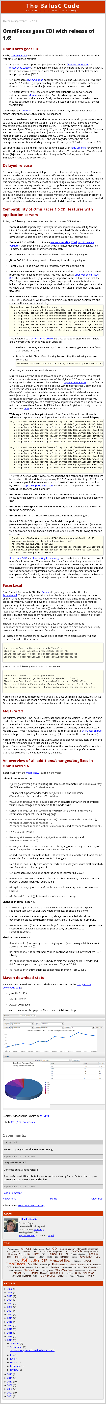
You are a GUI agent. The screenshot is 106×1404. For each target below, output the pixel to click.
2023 (9, 1303)
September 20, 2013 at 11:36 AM (19, 1186)
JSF (24, 1260)
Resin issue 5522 (18, 558)
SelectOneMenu (90, 1267)
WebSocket (63, 1276)
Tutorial (33, 1273)
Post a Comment (12, 1192)
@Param (33, 95)
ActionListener (13, 1249)
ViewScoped (48, 1275)
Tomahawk (92, 1270)
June (12, 1358)
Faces (45, 592)
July (12, 1355)
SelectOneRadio (15, 1271)
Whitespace (81, 1276)
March (13, 1362)
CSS (34, 1252)
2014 (9, 1336)
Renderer (55, 1267)
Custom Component (53, 1251)
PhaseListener (77, 1264)
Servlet (29, 1270)
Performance (60, 1264)
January (14, 1369)
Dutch (36, 1254)
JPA (17, 1260)
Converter (26, 1251)
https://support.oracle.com (38, 485)
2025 (9, 1296)
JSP (44, 1260)
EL (67, 1254)
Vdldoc (35, 1276)
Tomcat (16, 1273)
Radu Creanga (78, 147)
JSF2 (18, 1122)
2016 (9, 1329)
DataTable (76, 1251)
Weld (72, 1276)
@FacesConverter (78, 64)
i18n (56, 1257)
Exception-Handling (78, 1254)
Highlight (41, 1257)
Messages (77, 1261)
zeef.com (27, 110)
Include (74, 1257)
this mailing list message (46, 558)
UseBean (69, 1273)
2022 (9, 1307)
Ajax (28, 1248)
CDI (13, 1122)
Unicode (44, 1273)
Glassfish (32, 1257)
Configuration (13, 1251)
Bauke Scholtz (29, 1219)
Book (48, 1249)
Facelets (93, 1254)
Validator (88, 1273)
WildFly (91, 1276)
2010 (9, 1381)
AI (22, 1248)
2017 (9, 1325)
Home (53, 1198)
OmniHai (33, 1264)
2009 (9, 1385)
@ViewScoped (35, 79)
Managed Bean (60, 1260)
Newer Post (9, 1198)
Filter (16, 1256)
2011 (9, 1377)
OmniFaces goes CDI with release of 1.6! (32, 1350)
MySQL (88, 1260)
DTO (27, 1254)
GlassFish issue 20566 (41, 338)
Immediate (64, 1257)
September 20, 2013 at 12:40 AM (19, 1156)
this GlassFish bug (92, 730)
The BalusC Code (53, 6)
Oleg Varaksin (12, 1162)
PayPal (51, 1235)
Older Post (97, 1198)
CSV (40, 1252)
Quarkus (29, 1267)
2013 (9, 1340)
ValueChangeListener (21, 1276)
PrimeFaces (18, 1267)
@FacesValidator (20, 67)
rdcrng (8, 1142)
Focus (24, 1257)
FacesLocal (10, 595)
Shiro (38, 1271)
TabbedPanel (80, 1271)
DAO (67, 1251)
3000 (9, 1288)
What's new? (33, 772)
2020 (9, 1314)
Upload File (57, 1273)
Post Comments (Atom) (31, 1205)
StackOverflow (64, 1270)
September (16, 1347)
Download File (15, 1254)
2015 (9, 1332)
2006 (9, 1396)
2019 (9, 1318)
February (15, 1366)
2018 (9, 1321)
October (14, 1343)
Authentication (38, 1249)
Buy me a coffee (27, 1235)
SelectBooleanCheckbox (71, 1267)
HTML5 (49, 1257)
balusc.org (39, 1229)
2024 (9, 1299)
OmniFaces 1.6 (19, 55)
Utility (78, 1273)
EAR (43, 1254)
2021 (9, 1310)
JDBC (97, 1257)
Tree (25, 1273)
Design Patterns (91, 1251)
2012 (9, 1374)
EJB (61, 1254)
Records (45, 1267)
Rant (37, 1267)
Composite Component (87, 1249)
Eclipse (52, 1254)
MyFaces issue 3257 (75, 382)
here (26, 408)
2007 (9, 1392)
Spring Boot (47, 1270)
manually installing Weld (63, 242)
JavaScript (86, 1256)
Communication (67, 1249)
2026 (9, 1292)
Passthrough (45, 1265)
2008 (9, 1388)
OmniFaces (28, 1122)
